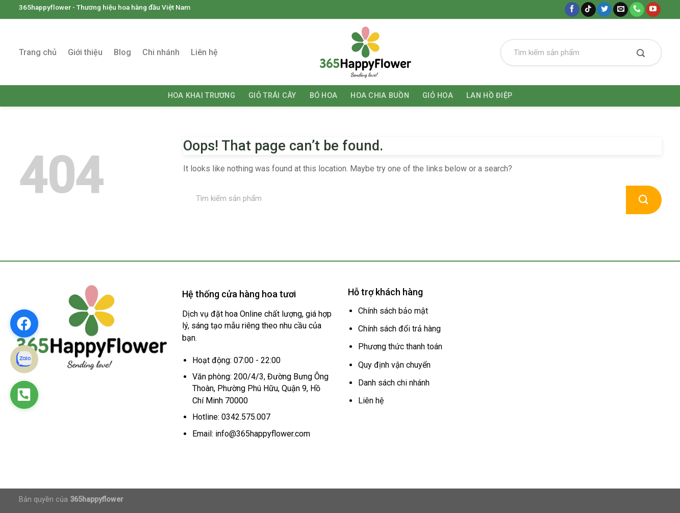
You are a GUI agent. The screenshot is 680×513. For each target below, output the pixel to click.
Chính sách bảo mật (393, 311)
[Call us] (636, 9)
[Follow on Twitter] (604, 9)
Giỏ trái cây (272, 95)
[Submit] (641, 54)
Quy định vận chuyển (394, 365)
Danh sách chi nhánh (394, 383)
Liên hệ (204, 52)
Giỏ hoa (437, 95)
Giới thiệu (85, 52)
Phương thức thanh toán (400, 346)
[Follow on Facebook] (572, 9)
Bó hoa (324, 95)
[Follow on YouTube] (653, 9)
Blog (122, 52)
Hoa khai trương (201, 95)
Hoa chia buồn (379, 95)
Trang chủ (38, 52)
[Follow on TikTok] (588, 9)
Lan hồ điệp (489, 95)
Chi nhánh (161, 52)
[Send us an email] (620, 9)
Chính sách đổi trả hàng (399, 329)
